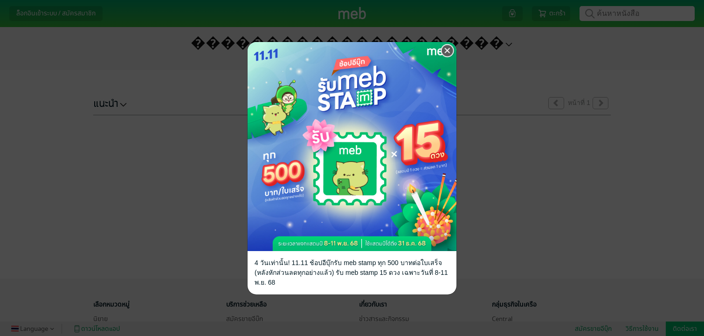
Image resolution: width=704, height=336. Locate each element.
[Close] (447, 50)
